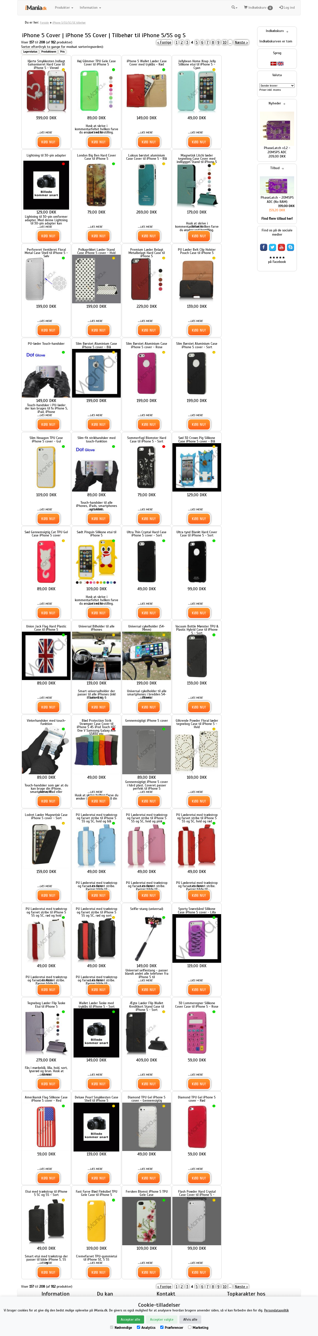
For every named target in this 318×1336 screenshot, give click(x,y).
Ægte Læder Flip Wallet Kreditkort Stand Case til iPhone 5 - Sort (146, 1006)
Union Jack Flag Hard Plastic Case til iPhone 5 (46, 628)
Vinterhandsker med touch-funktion (46, 722)
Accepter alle (130, 1319)
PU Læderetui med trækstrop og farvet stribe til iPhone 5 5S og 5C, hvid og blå (96, 818)
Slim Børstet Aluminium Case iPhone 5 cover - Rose (146, 345)
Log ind (287, 7)
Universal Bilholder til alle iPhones (97, 628)
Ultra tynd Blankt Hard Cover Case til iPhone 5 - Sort (196, 533)
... (230, 42)
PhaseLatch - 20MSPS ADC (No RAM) (277, 199)
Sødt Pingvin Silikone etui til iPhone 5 (96, 533)
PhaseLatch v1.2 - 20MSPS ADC (277, 150)
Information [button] (90, 7)
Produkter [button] (64, 7)
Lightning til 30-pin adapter (46, 155)
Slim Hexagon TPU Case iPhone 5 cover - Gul (46, 439)
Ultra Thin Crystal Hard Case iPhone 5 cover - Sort (146, 533)
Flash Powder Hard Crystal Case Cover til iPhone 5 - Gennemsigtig (197, 1194)
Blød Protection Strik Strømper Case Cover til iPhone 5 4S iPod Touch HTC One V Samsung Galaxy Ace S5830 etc (96, 727)
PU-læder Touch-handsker (46, 344)
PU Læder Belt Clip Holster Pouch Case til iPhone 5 (197, 251)
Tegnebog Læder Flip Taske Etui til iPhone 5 (46, 1004)
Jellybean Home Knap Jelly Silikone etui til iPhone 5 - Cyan (197, 64)
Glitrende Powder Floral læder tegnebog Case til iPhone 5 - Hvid (197, 723)
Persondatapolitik (276, 1310)
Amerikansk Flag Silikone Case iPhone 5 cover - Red (46, 1099)
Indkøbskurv (258, 7)
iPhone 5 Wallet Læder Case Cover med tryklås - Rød (147, 62)
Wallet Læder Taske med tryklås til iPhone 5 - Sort (97, 1004)
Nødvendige (121, 1328)
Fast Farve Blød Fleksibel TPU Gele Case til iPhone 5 (96, 1193)
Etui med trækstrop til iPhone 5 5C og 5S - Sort (46, 1193)
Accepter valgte (161, 1319)
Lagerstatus (30, 51)
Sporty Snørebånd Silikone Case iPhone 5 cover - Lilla (197, 910)
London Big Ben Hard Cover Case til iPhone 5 (96, 157)
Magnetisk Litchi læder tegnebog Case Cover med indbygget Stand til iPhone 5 (197, 158)
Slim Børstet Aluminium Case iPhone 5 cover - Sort (196, 345)
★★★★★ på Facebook (277, 259)
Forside (44, 22)
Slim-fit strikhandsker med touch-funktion (97, 439)
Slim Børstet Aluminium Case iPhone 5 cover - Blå (96, 345)
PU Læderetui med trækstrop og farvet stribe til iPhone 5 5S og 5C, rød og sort (96, 912)
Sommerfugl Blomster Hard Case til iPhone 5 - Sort (146, 439)
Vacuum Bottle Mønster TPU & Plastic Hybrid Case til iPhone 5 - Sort (196, 629)
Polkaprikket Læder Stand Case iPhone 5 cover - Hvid (96, 251)
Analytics (146, 1328)
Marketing (198, 1328)
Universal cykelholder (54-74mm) (146, 628)
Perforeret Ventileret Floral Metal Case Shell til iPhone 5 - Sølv (46, 253)
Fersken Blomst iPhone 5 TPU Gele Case (147, 1193)
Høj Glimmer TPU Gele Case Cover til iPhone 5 (96, 62)
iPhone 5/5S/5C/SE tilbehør (69, 22)
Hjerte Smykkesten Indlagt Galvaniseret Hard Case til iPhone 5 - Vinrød (46, 64)
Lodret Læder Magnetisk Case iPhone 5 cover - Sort (46, 816)
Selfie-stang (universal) (146, 909)
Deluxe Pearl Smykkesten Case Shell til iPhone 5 (96, 1099)
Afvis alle (190, 1319)
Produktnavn (48, 51)
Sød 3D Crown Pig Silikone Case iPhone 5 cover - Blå (196, 439)
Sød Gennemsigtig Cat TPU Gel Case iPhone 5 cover (46, 533)
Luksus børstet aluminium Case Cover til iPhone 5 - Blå (146, 157)
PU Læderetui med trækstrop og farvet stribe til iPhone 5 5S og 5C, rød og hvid (46, 912)
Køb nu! (48, 142)
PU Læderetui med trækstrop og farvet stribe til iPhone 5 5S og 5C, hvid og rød (197, 818)
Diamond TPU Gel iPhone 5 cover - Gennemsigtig (146, 1099)
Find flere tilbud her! (277, 219)
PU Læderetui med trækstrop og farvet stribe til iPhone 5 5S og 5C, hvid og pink (146, 818)
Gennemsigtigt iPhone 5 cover (146, 720)
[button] (234, 8)
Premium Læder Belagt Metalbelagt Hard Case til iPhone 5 (146, 253)
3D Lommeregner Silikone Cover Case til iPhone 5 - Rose (196, 1004)
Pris (62, 51)
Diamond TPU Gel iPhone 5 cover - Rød (197, 1099)
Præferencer (171, 1328)
